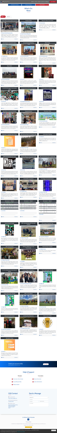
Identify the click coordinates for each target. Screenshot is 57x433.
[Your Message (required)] (39, 404)
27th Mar (21, 107)
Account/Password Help (17, 381)
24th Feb (2, 290)
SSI (44, 423)
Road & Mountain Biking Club (26, 33)
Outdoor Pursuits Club (24, 147)
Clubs (36, 1)
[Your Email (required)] (39, 399)
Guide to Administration (38, 381)
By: (20, 33)
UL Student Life (13, 423)
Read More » (16, 85)
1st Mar (21, 243)
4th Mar (21, 197)
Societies (39, 1)
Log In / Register (53, 1)
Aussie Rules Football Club (44, 236)
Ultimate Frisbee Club (43, 192)
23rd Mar (2, 130)
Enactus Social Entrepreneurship (26, 283)
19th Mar (21, 153)
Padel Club (42, 136)
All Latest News (42, 4)
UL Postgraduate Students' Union (20, 423)
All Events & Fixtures (28, 4)
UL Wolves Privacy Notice (21, 431)
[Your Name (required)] (33, 401)
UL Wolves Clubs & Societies (28, 417)
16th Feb (2, 335)
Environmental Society (24, 56)
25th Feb (40, 253)
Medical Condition (16, 384)
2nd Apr (40, 85)
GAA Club (3, 210)
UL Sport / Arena (33, 423)
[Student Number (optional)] (44, 401)
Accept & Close (54, 430)
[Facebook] (28, 419)
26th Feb (21, 267)
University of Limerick (27, 423)
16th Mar (40, 142)
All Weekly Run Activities (15, 4)
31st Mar (2, 108)
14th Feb (40, 335)
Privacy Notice (28, 421)
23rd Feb (21, 289)
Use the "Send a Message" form (12, 398)
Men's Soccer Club (5, 284)
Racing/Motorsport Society (25, 101)
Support (47, 1)
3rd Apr (21, 85)
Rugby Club (4, 236)
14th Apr (2, 85)
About (33, 1)
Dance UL (41, 79)
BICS (38, 423)
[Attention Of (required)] (39, 397)
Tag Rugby (4, 192)
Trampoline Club (4, 56)
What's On (43, 1)
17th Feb (40, 289)
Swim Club (4, 101)
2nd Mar (2, 216)
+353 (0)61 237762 (11, 401)
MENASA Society (43, 249)
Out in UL (22, 79)
